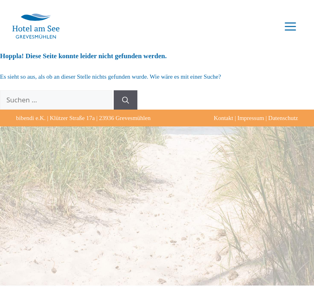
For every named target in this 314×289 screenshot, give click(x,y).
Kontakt (223, 118)
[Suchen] (125, 100)
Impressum (251, 118)
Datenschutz (283, 118)
